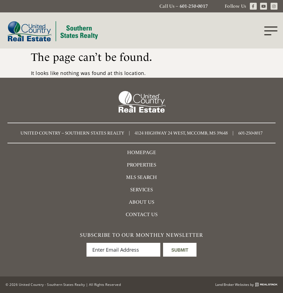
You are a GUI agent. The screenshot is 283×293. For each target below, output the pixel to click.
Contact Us (142, 214)
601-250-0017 (194, 6)
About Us (141, 202)
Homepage (141, 152)
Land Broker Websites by (246, 285)
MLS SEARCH (141, 177)
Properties (141, 165)
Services (141, 189)
